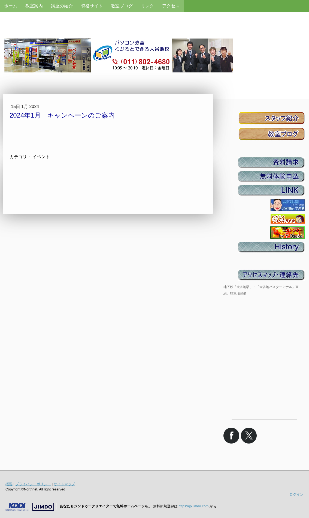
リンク (147, 6)
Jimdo (29, 507)
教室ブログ (122, 6)
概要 (9, 484)
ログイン (296, 494)
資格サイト (92, 6)
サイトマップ (64, 484)
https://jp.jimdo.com (193, 506)
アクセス (171, 6)
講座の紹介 (62, 6)
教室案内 (34, 6)
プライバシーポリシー (33, 484)
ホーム (10, 6)
